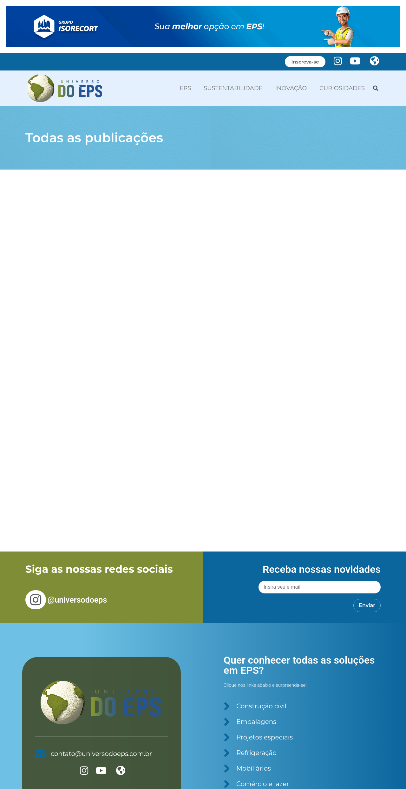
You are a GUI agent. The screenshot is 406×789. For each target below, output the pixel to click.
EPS (185, 88)
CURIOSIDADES (342, 88)
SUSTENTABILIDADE (233, 88)
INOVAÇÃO (291, 88)
